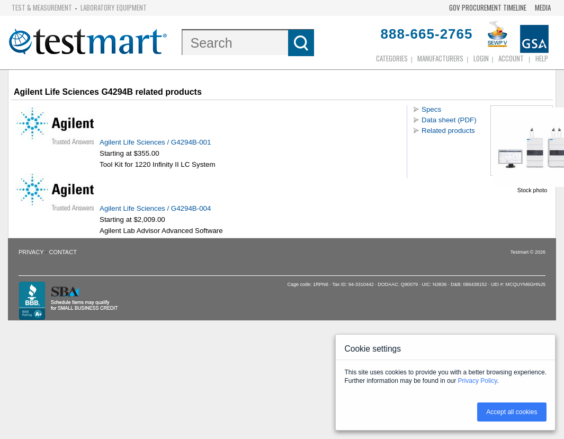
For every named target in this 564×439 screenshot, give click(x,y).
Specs (431, 109)
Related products (448, 131)
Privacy (31, 252)
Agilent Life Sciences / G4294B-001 (156, 142)
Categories (392, 58)
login (481, 58)
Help (541, 58)
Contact (63, 252)
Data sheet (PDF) (449, 120)
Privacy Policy (477, 380)
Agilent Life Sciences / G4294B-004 (156, 208)
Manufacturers (440, 58)
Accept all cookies (511, 412)
